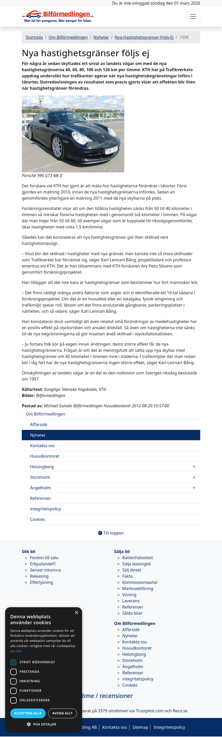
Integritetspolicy (169, 727)
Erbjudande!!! (43, 564)
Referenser (40, 498)
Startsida (34, 37)
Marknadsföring (137, 588)
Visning (129, 594)
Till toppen (111, 533)
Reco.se (180, 711)
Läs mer (16, 651)
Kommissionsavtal (139, 582)
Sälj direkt (131, 570)
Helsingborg (113, 467)
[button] (43, 724)
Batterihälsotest (137, 557)
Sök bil (28, 551)
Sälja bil (122, 551)
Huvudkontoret (44, 456)
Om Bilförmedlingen (68, 37)
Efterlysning (41, 582)
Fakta (127, 576)
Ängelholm (113, 488)
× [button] (76, 613)
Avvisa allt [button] (62, 713)
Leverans (130, 601)
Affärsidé (38, 424)
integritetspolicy (45, 509)
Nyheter (101, 37)
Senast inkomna (45, 570)
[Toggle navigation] (193, 16)
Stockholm (113, 477)
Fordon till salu (44, 557)
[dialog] (43, 669)
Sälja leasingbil (136, 564)
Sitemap (140, 727)
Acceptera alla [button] (28, 713)
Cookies (37, 519)
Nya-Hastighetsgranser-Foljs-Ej (144, 37)
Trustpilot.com (150, 711)
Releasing (39, 576)
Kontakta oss (42, 445)
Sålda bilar (132, 613)
